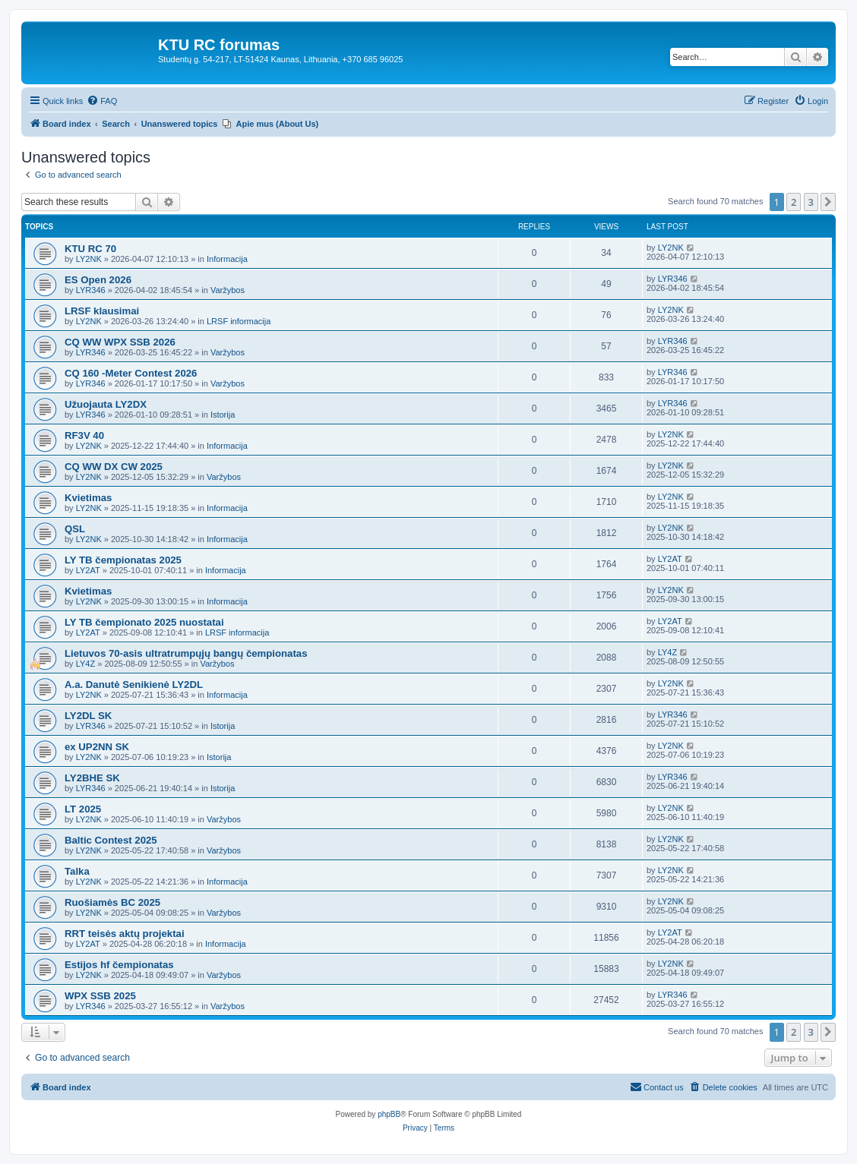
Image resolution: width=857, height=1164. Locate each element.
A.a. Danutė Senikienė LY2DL (134, 684)
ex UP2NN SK (97, 746)
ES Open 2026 (98, 279)
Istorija (222, 414)
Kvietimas (88, 497)
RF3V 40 (84, 435)
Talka (77, 871)
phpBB (389, 1114)
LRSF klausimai (102, 311)
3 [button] (811, 202)
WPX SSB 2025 (100, 996)
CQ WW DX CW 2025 (114, 466)
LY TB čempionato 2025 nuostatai (144, 622)
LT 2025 (83, 809)
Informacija (227, 258)
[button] (828, 202)
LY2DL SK (88, 715)
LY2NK (89, 258)
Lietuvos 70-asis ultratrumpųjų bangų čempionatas (186, 653)
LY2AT (88, 570)
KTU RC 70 (90, 248)
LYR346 (91, 290)
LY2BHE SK (92, 778)
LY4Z (85, 663)
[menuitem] (102, 101)
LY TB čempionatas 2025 (123, 560)
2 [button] (793, 202)
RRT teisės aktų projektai (125, 933)
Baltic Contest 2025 (111, 840)
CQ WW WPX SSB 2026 (120, 342)
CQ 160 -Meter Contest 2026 (131, 373)
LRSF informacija (238, 321)
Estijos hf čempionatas (119, 964)
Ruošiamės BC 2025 (112, 902)
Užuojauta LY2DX (106, 404)
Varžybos (227, 290)
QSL (75, 529)
